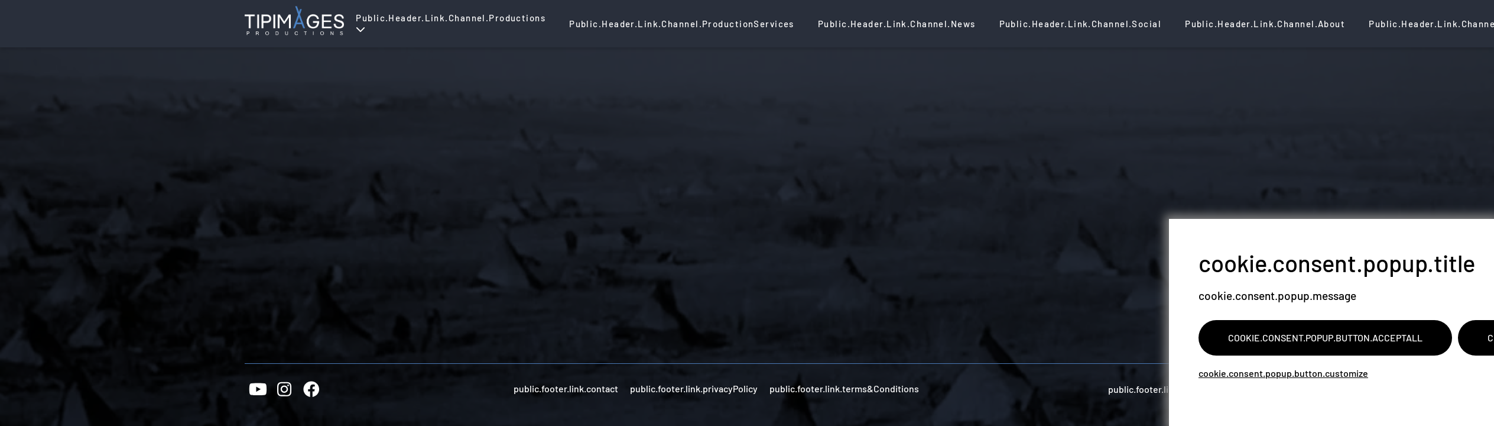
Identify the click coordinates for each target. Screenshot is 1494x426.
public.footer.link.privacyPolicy (694, 388)
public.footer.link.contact (566, 388)
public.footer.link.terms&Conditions (844, 388)
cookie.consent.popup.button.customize (1283, 373)
